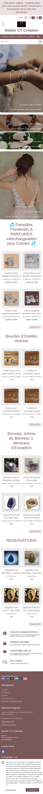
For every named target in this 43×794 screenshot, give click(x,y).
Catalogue (5, 693)
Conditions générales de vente (11, 701)
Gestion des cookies (8, 721)
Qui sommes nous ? (8, 698)
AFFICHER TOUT (35, 327)
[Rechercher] (40, 41)
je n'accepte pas (11, 790)
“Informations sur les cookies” (15, 781)
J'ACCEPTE (32, 790)
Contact (20, 18)
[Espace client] (26, 17)
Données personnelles (8, 725)
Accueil (4, 690)
